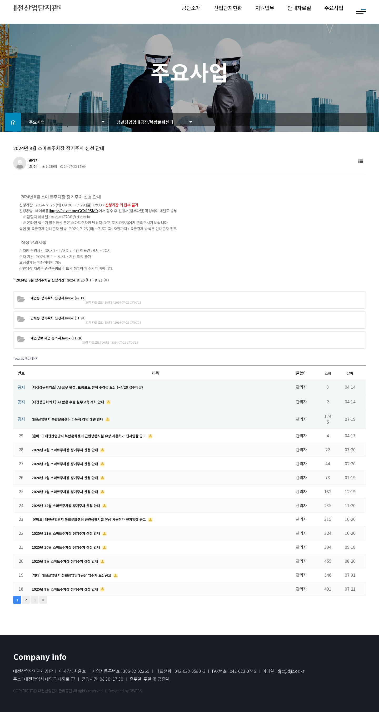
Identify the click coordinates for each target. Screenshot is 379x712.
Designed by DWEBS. (125, 690)
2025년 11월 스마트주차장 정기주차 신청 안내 (71, 533)
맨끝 (43, 600)
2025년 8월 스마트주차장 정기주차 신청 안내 (70, 589)
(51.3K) (56, 317)
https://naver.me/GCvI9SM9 (74, 211)
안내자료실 (299, 12)
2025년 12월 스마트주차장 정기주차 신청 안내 (71, 505)
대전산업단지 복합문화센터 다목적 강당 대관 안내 (73, 419)
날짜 (350, 373)
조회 (327, 373)
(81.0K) (54, 337)
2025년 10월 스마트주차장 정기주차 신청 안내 (71, 547)
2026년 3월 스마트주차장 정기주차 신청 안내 (70, 463)
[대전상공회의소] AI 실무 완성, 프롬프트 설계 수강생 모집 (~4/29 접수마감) (96, 387)
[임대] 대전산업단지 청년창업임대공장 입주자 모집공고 (78, 575)
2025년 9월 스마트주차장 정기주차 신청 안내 (70, 561)
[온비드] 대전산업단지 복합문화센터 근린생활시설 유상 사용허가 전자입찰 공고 (98, 435)
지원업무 (264, 12)
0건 (33, 166)
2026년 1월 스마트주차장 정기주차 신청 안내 (70, 491)
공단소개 (191, 12)
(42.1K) (56, 297)
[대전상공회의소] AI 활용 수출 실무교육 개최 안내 (74, 401)
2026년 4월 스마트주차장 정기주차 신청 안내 (70, 449)
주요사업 (333, 12)
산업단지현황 (228, 12)
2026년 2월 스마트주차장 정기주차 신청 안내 (70, 477)
